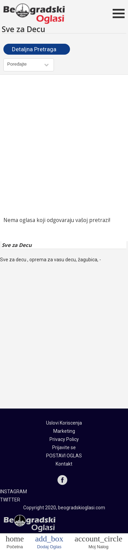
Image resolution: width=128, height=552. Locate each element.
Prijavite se (64, 447)
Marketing (64, 431)
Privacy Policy (64, 439)
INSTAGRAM (13, 491)
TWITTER (10, 499)
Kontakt (64, 464)
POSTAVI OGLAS (64, 455)
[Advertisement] (64, 146)
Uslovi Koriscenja (64, 423)
